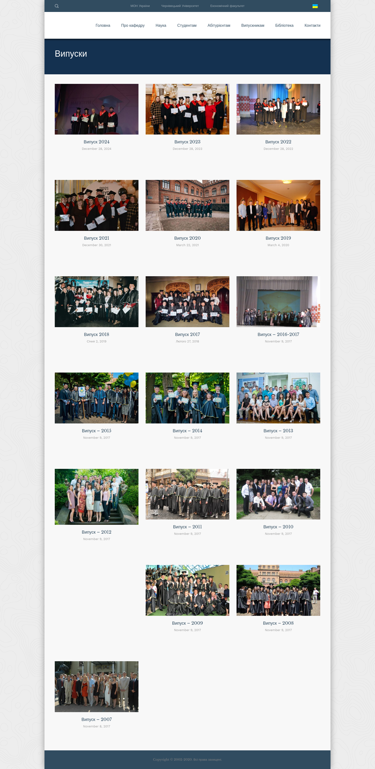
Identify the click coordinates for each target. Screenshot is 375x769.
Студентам (187, 25)
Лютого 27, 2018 (187, 341)
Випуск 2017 (187, 334)
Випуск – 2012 (96, 532)
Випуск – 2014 (187, 430)
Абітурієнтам (219, 25)
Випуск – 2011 (187, 527)
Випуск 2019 (278, 238)
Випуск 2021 (96, 238)
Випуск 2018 (96, 334)
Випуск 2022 (278, 142)
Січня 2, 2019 (96, 341)
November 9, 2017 (278, 341)
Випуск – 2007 (97, 719)
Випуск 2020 (187, 238)
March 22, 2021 (187, 245)
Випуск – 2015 (96, 430)
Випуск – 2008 (278, 623)
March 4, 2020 (278, 245)
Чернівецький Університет (180, 6)
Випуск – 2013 (278, 430)
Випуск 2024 (97, 142)
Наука (161, 25)
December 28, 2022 (278, 149)
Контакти (312, 25)
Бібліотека (284, 25)
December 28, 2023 (187, 149)
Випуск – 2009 (187, 623)
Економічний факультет (227, 6)
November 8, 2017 (96, 726)
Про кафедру (133, 25)
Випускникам (252, 25)
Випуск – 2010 (278, 527)
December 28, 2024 (96, 149)
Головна (103, 25)
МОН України (140, 6)
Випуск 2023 (188, 142)
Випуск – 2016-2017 (278, 334)
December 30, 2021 (96, 245)
